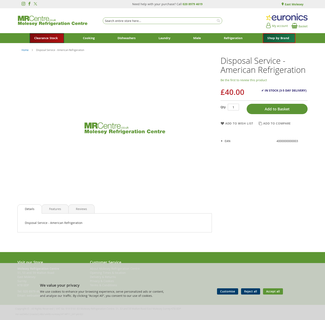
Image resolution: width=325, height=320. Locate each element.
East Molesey (293, 4)
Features (55, 209)
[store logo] (52, 20)
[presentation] (29, 209)
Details (29, 209)
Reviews (81, 209)
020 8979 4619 (193, 4)
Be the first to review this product (244, 80)
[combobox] (162, 20)
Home (25, 50)
